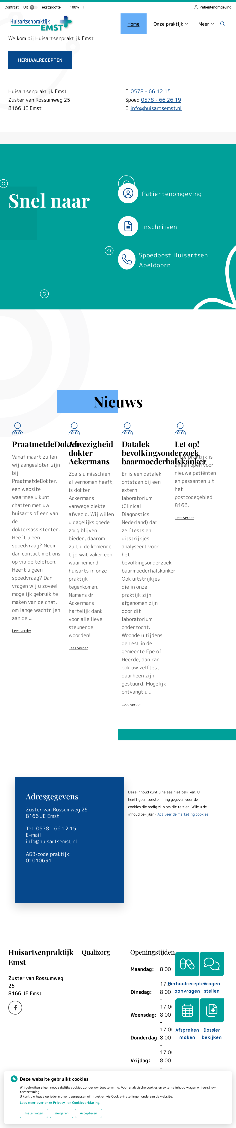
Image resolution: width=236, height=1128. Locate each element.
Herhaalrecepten (40, 60)
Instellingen (34, 1113)
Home (133, 24)
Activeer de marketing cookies (182, 814)
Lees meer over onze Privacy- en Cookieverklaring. (60, 1102)
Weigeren (61, 1113)
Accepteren (88, 1113)
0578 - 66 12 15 (56, 828)
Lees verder (21, 630)
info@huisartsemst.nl (156, 108)
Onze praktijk (168, 24)
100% (74, 7)
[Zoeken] (223, 24)
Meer (203, 24)
